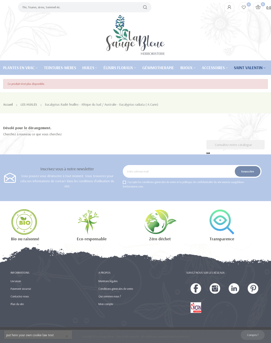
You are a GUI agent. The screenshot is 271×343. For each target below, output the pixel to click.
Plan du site (17, 304)
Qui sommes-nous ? (109, 296)
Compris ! (252, 335)
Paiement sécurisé (21, 289)
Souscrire (247, 171)
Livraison (16, 281)
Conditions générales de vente (115, 289)
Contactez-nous (20, 296)
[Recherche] (235, 144)
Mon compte (105, 304)
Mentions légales (108, 281)
